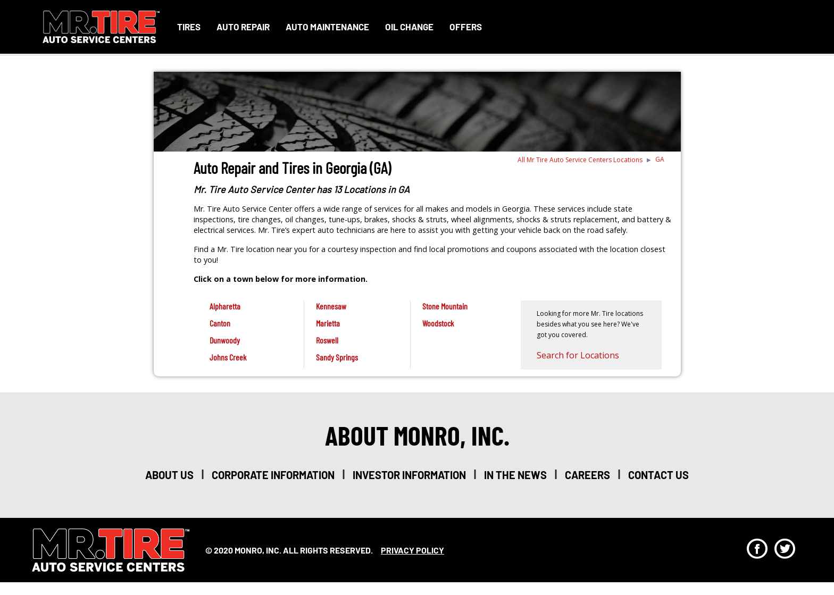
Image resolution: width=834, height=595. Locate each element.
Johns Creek (228, 357)
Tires (189, 26)
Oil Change (409, 26)
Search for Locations (578, 355)
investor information (409, 474)
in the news (515, 474)
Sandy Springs (337, 357)
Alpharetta (225, 306)
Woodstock (438, 323)
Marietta (328, 323)
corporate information (273, 474)
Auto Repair (243, 26)
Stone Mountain (445, 306)
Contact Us (658, 474)
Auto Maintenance (327, 26)
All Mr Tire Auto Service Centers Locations (580, 159)
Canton (220, 323)
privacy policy (412, 550)
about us (169, 474)
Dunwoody (225, 340)
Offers (465, 26)
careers (587, 474)
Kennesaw (331, 306)
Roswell (327, 340)
